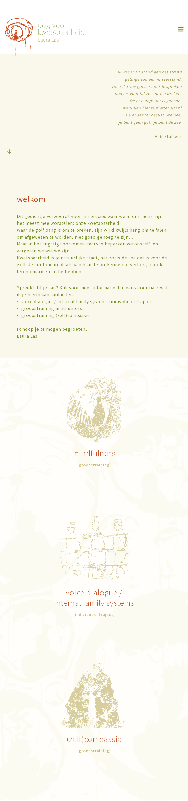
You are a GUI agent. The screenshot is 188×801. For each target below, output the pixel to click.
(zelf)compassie (94, 738)
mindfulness (94, 453)
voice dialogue (92, 592)
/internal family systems (94, 597)
